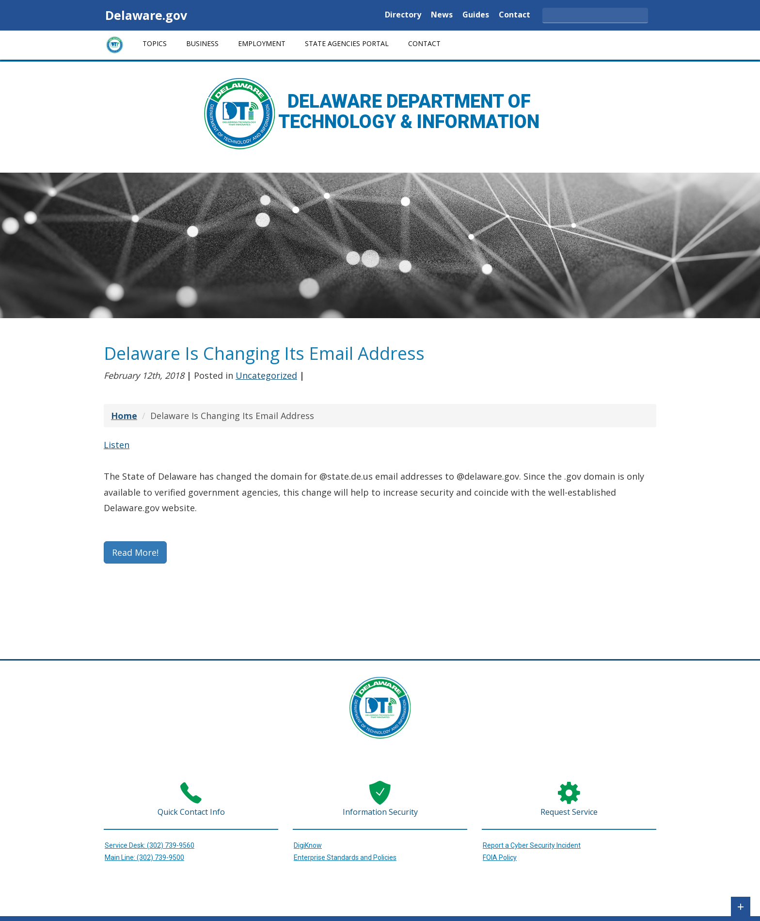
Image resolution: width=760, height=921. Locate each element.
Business (202, 43)
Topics (154, 43)
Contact (514, 15)
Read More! (135, 552)
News (442, 15)
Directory (403, 15)
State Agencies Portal (347, 43)
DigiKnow (308, 845)
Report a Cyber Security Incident (532, 845)
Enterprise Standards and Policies (345, 857)
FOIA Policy (500, 857)
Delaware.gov (146, 15)
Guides (475, 15)
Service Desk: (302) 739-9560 (149, 845)
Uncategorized (266, 375)
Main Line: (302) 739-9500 (144, 857)
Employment (261, 43)
